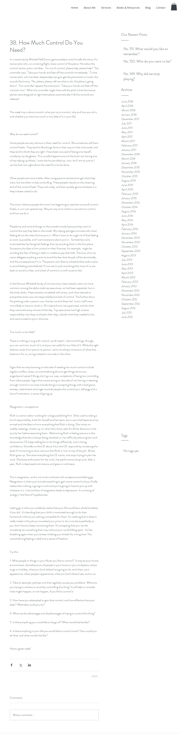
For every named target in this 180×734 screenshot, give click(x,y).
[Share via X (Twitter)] (20, 665)
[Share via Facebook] (11, 665)
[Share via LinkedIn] (29, 665)
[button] (174, 6)
